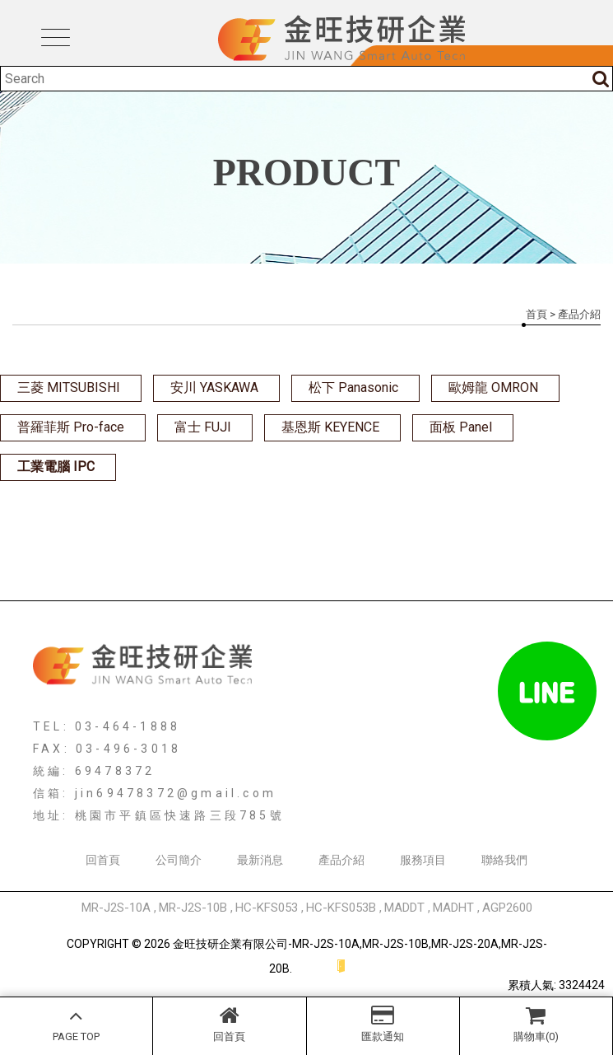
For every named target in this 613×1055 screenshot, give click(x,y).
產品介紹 (341, 859)
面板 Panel (461, 427)
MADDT (404, 907)
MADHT (453, 907)
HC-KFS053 (266, 907)
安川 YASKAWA (214, 387)
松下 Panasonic (353, 387)
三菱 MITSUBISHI (68, 387)
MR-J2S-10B (193, 907)
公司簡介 (179, 859)
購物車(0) (536, 1024)
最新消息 (260, 859)
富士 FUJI (202, 427)
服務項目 (423, 859)
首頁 (536, 314)
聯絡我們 (504, 859)
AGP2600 (507, 907)
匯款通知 (383, 1024)
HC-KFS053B (341, 907)
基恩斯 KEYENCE (330, 427)
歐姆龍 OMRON (493, 387)
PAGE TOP (76, 1024)
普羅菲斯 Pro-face (70, 427)
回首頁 (229, 1024)
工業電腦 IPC (56, 466)
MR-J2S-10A (116, 907)
